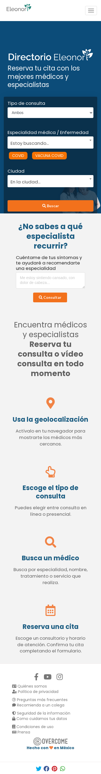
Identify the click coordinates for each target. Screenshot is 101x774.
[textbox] (49, 142)
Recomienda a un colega (38, 705)
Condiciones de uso (33, 726)
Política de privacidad (35, 691)
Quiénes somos (29, 686)
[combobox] (49, 142)
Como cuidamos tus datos (39, 718)
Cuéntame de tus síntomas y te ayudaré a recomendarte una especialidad (49, 263)
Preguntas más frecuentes (40, 699)
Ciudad (16, 171)
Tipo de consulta (26, 103)
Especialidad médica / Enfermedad (48, 132)
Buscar (50, 205)
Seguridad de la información (41, 713)
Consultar (50, 297)
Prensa (21, 732)
